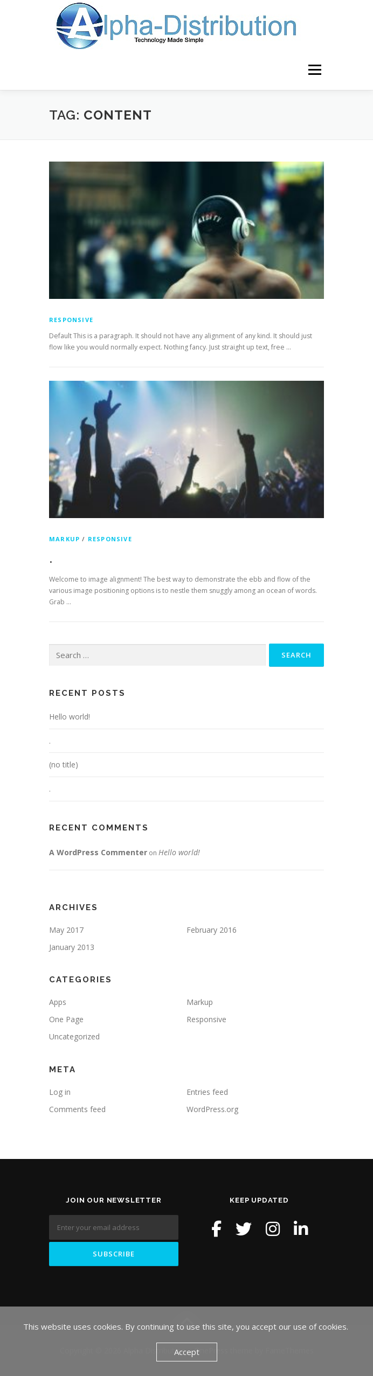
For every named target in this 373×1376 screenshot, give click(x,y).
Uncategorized (74, 1036)
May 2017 (66, 930)
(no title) (63, 764)
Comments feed (77, 1109)
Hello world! (69, 716)
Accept (186, 1351)
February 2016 (211, 930)
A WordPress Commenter (98, 852)
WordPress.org (212, 1109)
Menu (314, 69)
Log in (60, 1092)
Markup (64, 539)
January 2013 (71, 947)
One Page (66, 1019)
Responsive (71, 320)
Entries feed (207, 1092)
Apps (57, 1002)
